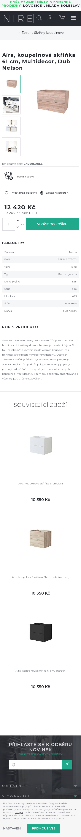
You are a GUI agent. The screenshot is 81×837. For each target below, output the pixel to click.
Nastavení (12, 828)
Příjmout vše (44, 828)
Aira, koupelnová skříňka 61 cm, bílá (40, 483)
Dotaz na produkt (57, 192)
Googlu (19, 812)
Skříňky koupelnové (49, 33)
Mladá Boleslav (62, 6)
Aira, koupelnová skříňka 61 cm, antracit (40, 670)
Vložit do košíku (52, 224)
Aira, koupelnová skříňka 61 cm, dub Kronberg (40, 577)
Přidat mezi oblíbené (24, 192)
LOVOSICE (33, 6)
